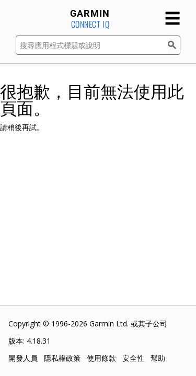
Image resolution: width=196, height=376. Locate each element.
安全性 (133, 358)
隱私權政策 (62, 358)
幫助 (158, 358)
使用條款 (101, 358)
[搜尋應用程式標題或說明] (92, 45)
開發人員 (23, 358)
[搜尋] (174, 45)
